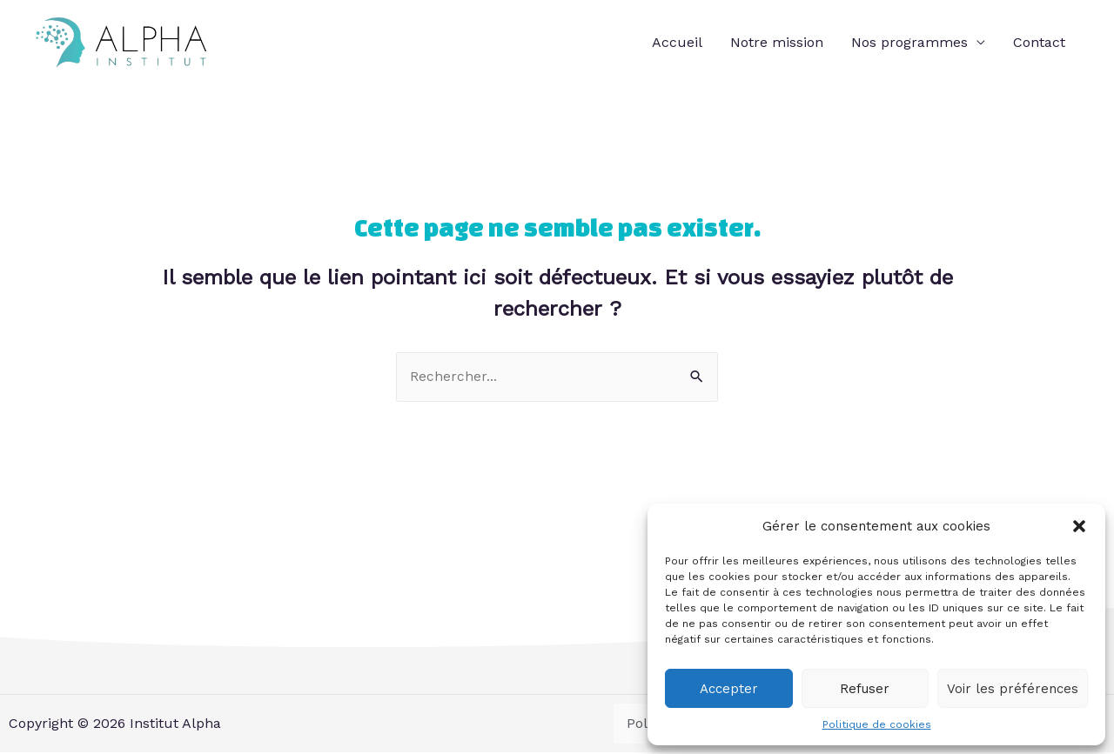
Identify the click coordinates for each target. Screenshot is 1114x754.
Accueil (677, 42)
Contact (1039, 42)
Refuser (864, 689)
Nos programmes (909, 42)
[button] (1079, 526)
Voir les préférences (1012, 689)
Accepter (729, 689)
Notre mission (776, 42)
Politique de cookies (876, 724)
